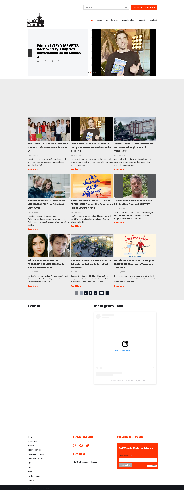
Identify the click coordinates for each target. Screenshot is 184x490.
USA (31, 461)
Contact (153, 20)
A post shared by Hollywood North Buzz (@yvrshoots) (125, 379)
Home (90, 20)
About (31, 470)
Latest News (102, 20)
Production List (35, 448)
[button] (135, 20)
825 (101, 291)
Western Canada (37, 453)
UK (30, 466)
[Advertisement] (90, 95)
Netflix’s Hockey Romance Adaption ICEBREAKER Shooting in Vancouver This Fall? (135, 244)
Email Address (125, 454)
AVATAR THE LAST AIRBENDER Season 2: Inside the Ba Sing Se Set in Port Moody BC (92, 244)
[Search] (103, 7)
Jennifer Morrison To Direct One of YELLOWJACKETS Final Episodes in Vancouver (48, 185)
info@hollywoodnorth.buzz (85, 460)
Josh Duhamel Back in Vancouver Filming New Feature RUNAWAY (135, 185)
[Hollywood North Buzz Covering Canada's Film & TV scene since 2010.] (35, 20)
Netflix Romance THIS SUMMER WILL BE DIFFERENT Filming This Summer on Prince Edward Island (92, 185)
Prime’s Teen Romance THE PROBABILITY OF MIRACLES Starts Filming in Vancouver (48, 244)
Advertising (34, 474)
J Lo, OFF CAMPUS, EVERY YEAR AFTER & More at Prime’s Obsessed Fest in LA (48, 129)
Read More (33, 169)
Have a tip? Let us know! (144, 7)
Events (114, 20)
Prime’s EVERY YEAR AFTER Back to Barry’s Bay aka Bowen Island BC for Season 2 (59, 51)
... (95, 291)
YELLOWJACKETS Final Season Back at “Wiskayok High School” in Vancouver (135, 129)
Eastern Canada (36, 457)
